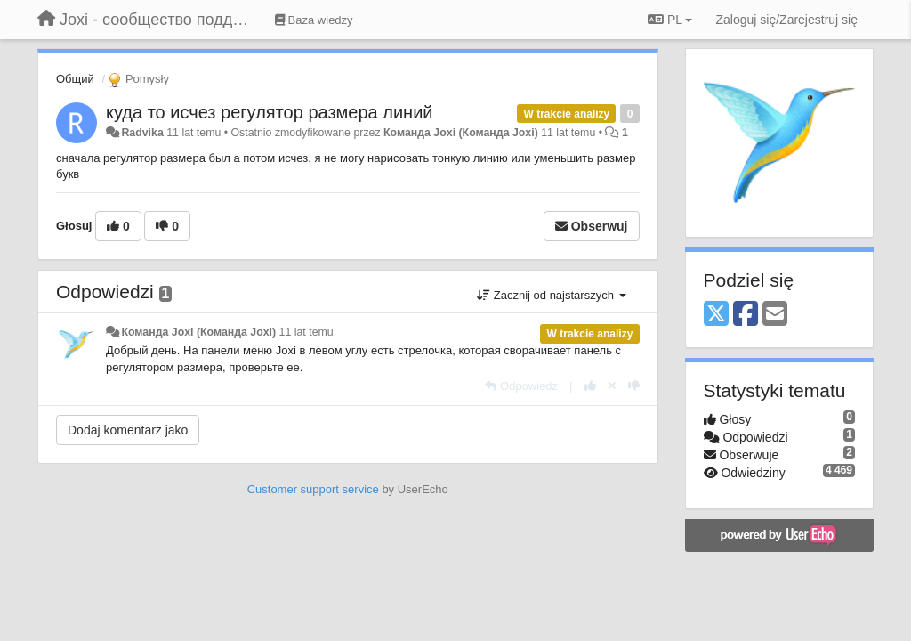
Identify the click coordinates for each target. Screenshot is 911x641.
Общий (75, 78)
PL (670, 19)
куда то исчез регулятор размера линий (269, 112)
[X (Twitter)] (716, 314)
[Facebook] (745, 314)
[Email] (774, 314)
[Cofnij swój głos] (612, 386)
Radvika (142, 132)
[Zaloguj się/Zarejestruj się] (786, 19)
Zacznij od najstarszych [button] (551, 295)
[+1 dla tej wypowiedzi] (590, 386)
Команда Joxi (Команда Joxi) (460, 132)
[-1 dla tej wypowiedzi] (634, 386)
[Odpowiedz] (521, 386)
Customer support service (313, 489)
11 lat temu (306, 332)
